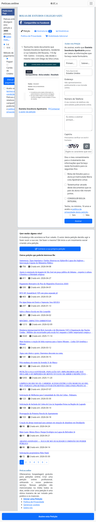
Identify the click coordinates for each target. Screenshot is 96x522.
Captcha (68, 134)
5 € (7, 44)
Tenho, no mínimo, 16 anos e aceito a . (77, 209)
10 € (8, 47)
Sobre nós (28, 507)
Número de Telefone (73, 99)
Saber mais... (7, 38)
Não (88, 215)
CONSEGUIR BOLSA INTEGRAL (76, 200)
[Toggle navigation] (91, 3)
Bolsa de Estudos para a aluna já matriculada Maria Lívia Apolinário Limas (79, 177)
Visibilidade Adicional (57, 36)
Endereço (68, 79)
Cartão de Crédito (9, 70)
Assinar (78, 221)
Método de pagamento (9, 54)
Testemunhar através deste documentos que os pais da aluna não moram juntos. (79, 189)
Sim (74, 215)
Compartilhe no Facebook (34, 23)
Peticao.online (10, 3)
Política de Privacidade (31, 36)
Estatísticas (62, 31)
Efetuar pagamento (10, 81)
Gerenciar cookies (31, 504)
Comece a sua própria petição (50, 249)
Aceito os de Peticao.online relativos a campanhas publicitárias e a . (12, 100)
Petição (25, 31)
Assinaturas (43, 31)
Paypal (9, 61)
